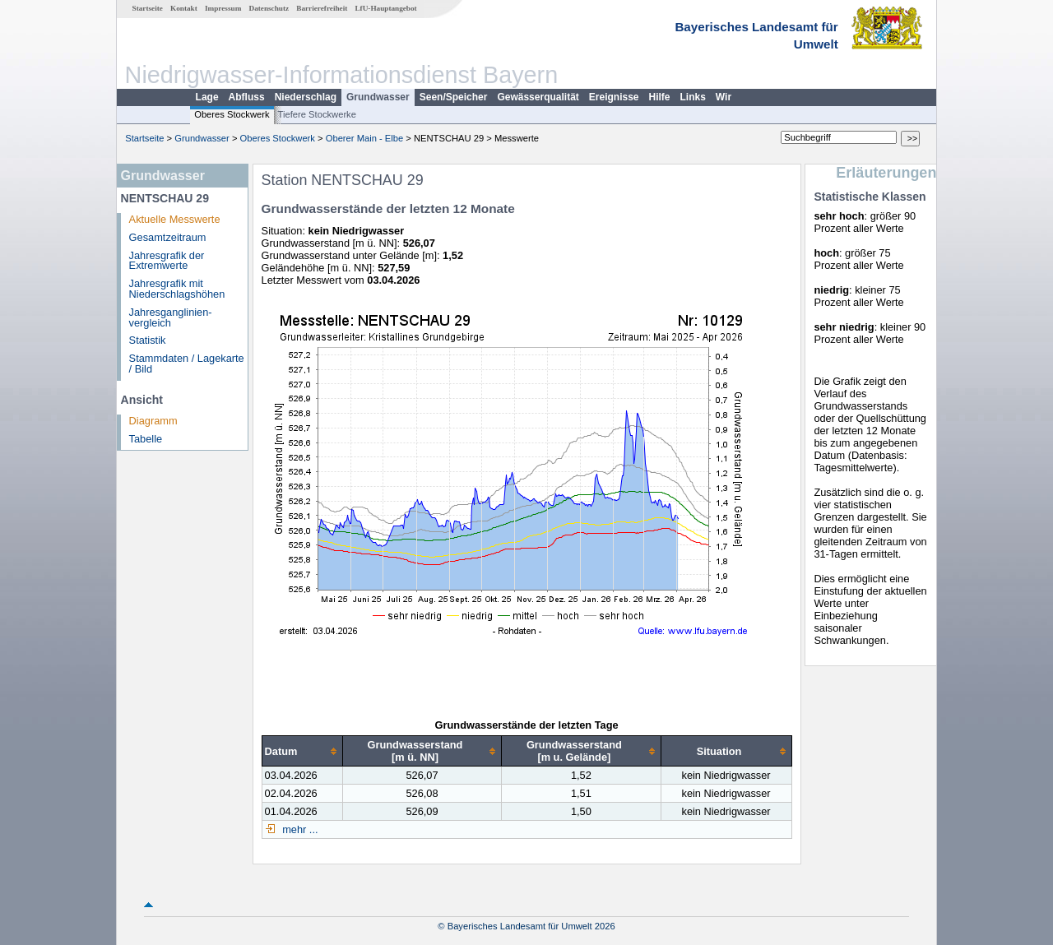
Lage (207, 97)
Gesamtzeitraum (167, 237)
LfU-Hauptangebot (385, 8)
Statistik (147, 340)
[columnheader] (302, 751)
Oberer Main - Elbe (365, 138)
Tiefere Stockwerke (317, 114)
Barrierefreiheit (321, 8)
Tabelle (146, 439)
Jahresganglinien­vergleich (170, 317)
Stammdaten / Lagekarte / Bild (186, 363)
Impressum (223, 8)
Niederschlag (305, 97)
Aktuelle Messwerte (174, 219)
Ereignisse (614, 97)
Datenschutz (269, 8)
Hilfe (659, 97)
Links (693, 97)
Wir (723, 97)
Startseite (147, 8)
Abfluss (247, 97)
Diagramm (153, 421)
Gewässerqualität (537, 97)
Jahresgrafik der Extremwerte (167, 260)
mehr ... (299, 829)
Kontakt (183, 8)
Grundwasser (378, 97)
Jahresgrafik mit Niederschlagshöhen (177, 288)
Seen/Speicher (454, 97)
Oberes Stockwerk (231, 114)
